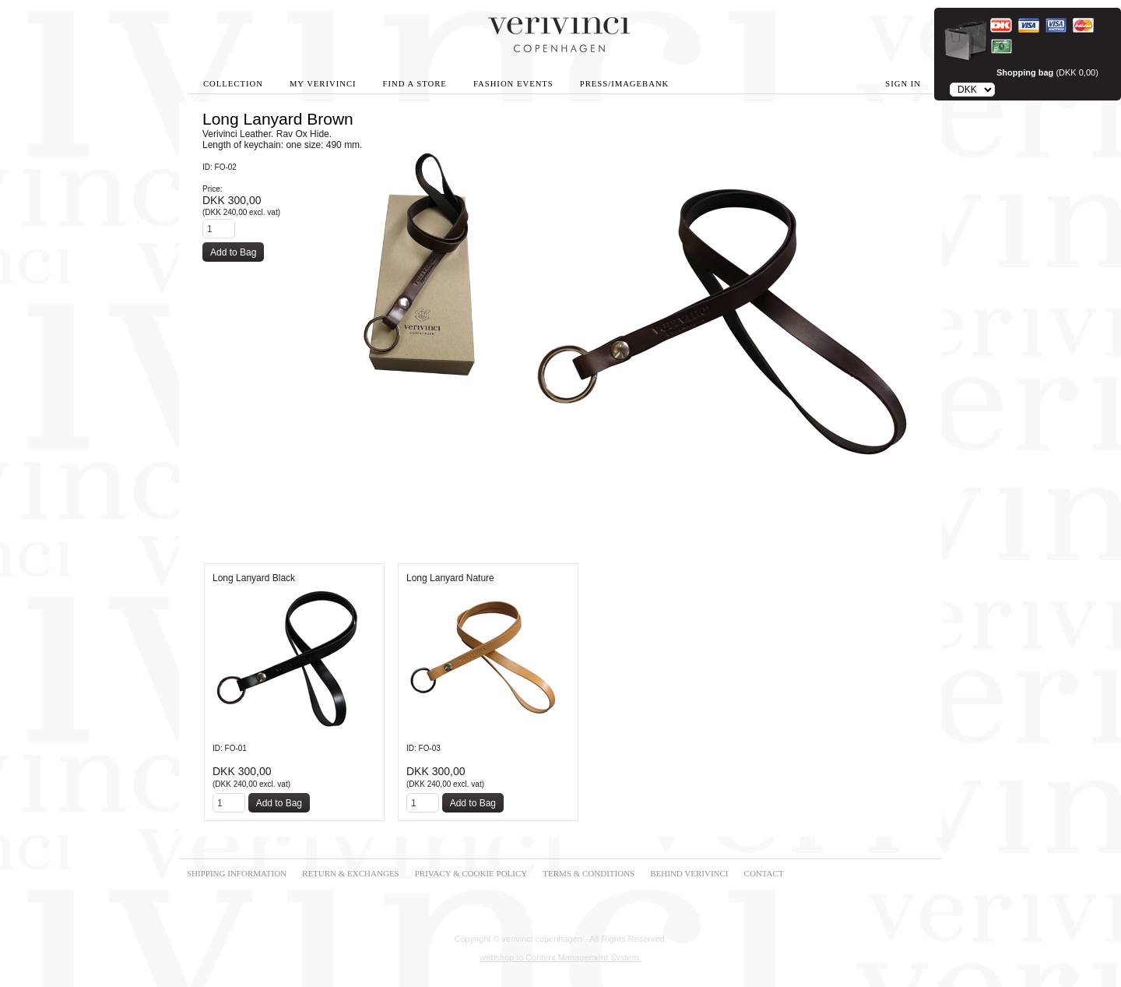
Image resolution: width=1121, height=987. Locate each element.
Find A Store (415, 83)
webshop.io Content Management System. (560, 957)
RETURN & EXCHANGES (350, 873)
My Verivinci (323, 83)
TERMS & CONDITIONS (588, 873)
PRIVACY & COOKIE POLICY (471, 873)
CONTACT (764, 873)
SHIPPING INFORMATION (236, 873)
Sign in (903, 83)
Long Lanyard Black (254, 578)
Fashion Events (513, 83)
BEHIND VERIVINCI (689, 873)
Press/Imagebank (624, 83)
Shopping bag (1024, 72)
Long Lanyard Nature (450, 578)
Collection (233, 83)
